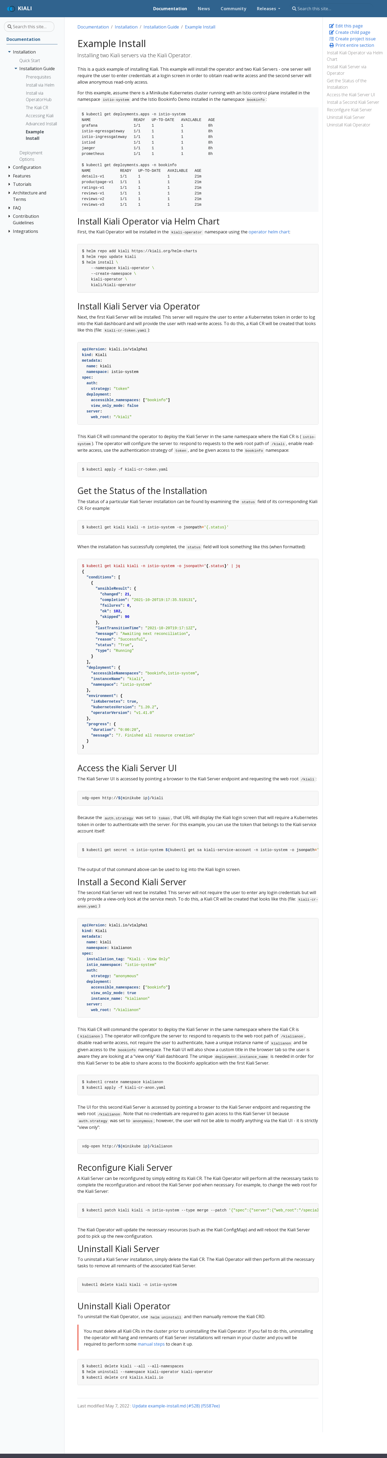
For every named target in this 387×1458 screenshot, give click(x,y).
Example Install (200, 27)
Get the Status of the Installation (347, 84)
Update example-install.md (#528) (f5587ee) (176, 1406)
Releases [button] (267, 9)
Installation (126, 27)
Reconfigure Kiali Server (349, 110)
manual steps (151, 1344)
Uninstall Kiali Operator (348, 125)
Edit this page (346, 26)
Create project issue (352, 39)
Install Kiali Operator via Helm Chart (355, 56)
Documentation (93, 27)
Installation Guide (161, 27)
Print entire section (351, 45)
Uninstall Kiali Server (346, 117)
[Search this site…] (331, 8)
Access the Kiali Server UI (351, 95)
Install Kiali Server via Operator (346, 70)
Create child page (349, 32)
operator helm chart (269, 232)
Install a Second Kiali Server (353, 102)
